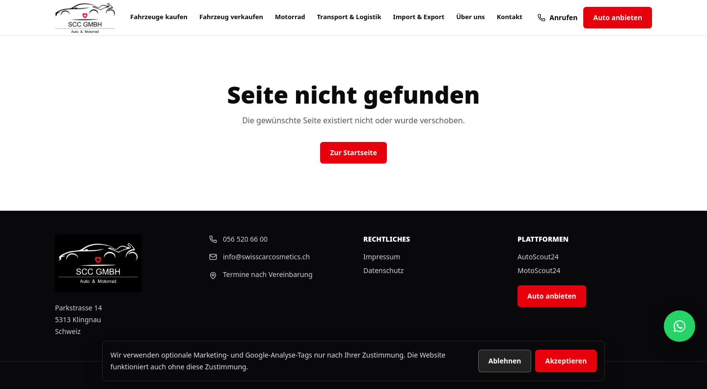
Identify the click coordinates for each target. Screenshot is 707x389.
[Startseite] (85, 18)
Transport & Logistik (349, 16)
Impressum (381, 256)
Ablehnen (505, 360)
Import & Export (419, 16)
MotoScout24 (538, 270)
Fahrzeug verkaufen (231, 16)
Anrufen (557, 17)
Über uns (470, 16)
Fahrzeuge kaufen (159, 16)
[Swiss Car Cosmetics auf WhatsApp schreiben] (679, 326)
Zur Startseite (353, 152)
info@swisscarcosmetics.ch (259, 256)
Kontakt (509, 16)
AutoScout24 (538, 256)
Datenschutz (383, 270)
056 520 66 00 (238, 239)
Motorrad (290, 16)
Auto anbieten (617, 17)
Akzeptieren (566, 360)
